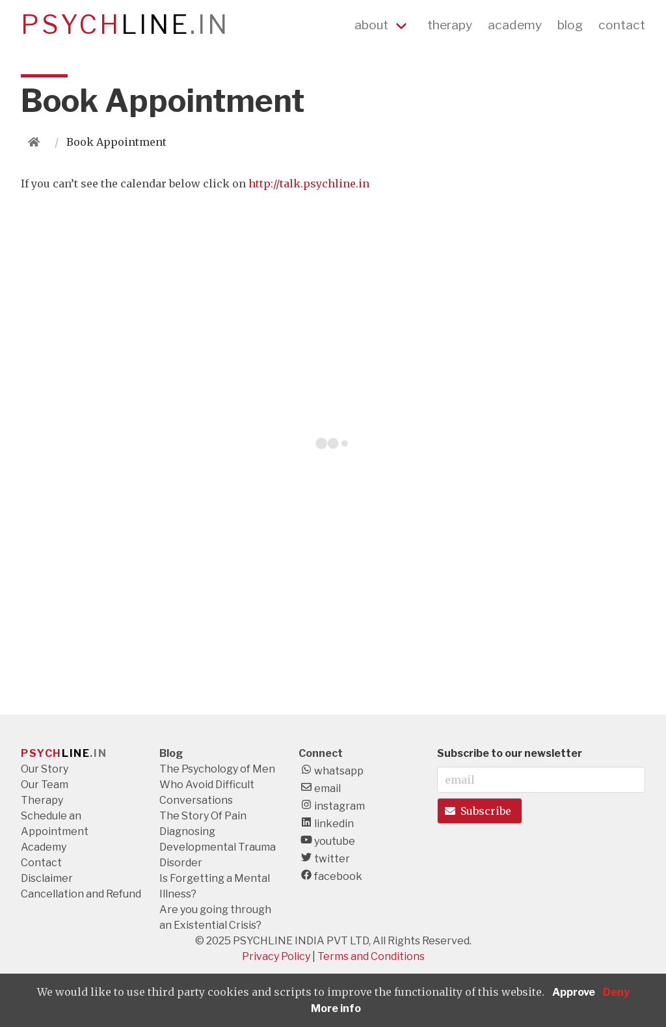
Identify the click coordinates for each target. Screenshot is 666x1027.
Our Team (44, 784)
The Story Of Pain (202, 816)
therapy (449, 25)
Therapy (42, 800)
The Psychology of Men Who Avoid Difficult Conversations (217, 784)
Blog (171, 753)
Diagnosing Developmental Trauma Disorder (217, 847)
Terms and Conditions (371, 956)
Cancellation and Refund (81, 894)
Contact (41, 862)
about (371, 25)
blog (570, 25)
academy (515, 25)
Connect (321, 753)
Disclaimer (47, 878)
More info (336, 1008)
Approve (573, 992)
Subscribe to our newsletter (509, 753)
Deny (616, 992)
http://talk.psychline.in (308, 183)
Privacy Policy (276, 956)
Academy (43, 847)
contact (621, 25)
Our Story (44, 769)
